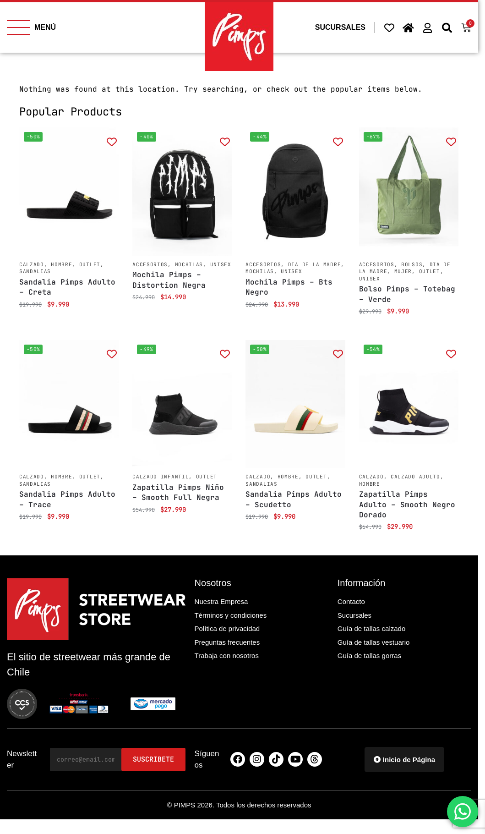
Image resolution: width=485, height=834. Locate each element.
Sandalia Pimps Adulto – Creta (67, 287)
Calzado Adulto (415, 476)
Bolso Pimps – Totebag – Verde (407, 294)
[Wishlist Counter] (389, 27)
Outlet (89, 264)
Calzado (31, 264)
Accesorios (150, 264)
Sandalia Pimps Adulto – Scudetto (293, 499)
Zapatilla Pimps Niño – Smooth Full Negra (178, 492)
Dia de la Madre (314, 264)
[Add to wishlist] (111, 141)
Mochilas (189, 264)
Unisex (220, 264)
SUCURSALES (340, 27)
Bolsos (411, 264)
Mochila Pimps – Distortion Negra (169, 280)
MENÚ (45, 27)
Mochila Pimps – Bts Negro (288, 287)
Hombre (61, 264)
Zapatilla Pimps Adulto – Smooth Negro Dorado (407, 504)
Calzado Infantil (160, 476)
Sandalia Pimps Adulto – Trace (67, 499)
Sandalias (35, 271)
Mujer (403, 271)
